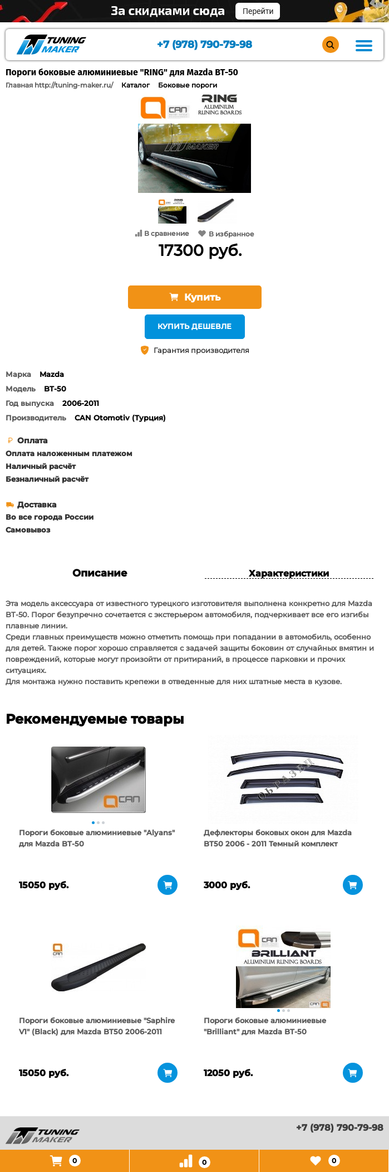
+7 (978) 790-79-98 (204, 45)
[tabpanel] (98, 779)
